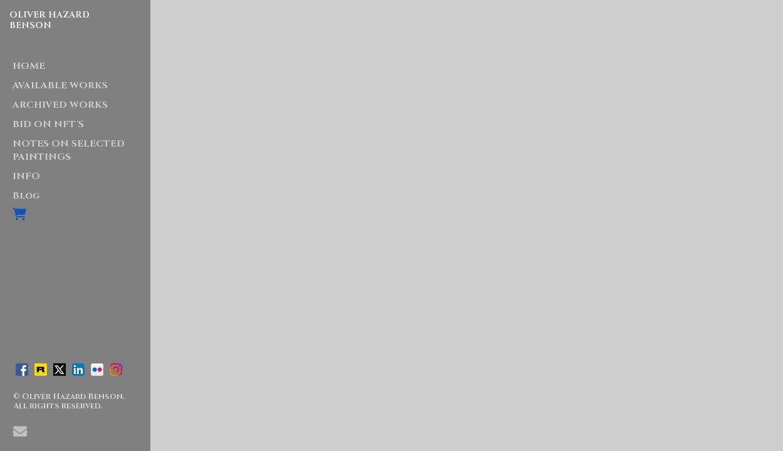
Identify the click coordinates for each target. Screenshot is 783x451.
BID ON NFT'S (48, 124)
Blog (26, 195)
